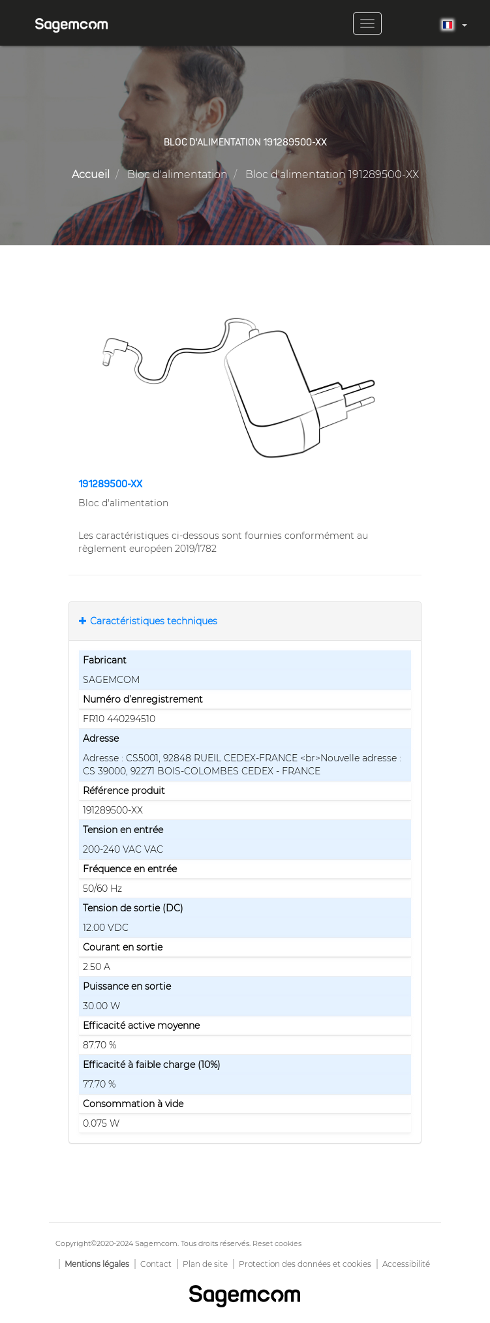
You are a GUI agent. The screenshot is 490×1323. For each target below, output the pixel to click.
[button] (244, 388)
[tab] (245, 621)
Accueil (91, 174)
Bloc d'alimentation (177, 174)
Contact (156, 1264)
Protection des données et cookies (305, 1264)
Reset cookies (277, 1243)
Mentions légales (97, 1264)
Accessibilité (406, 1264)
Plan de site (205, 1264)
